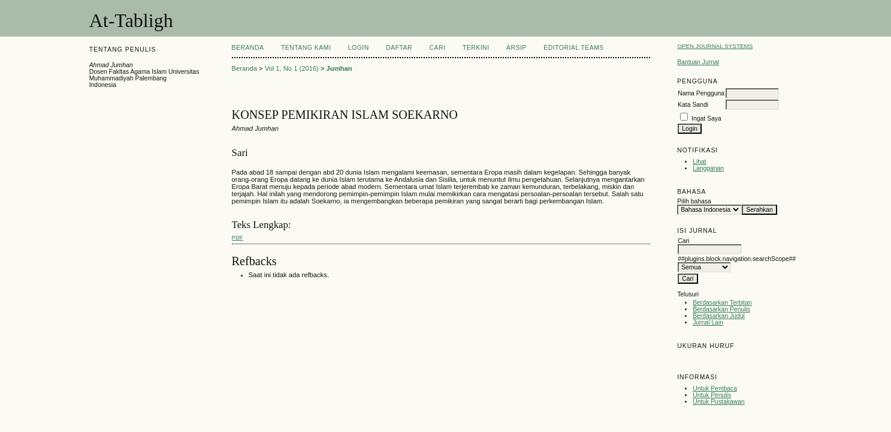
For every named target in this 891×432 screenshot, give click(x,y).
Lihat (699, 161)
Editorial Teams (573, 47)
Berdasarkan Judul (719, 316)
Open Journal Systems (715, 46)
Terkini (476, 47)
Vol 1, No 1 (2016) (292, 68)
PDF (237, 237)
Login (358, 47)
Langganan (708, 168)
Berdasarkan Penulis (721, 309)
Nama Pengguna (701, 93)
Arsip (516, 47)
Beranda (248, 47)
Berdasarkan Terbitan (722, 302)
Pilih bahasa (694, 201)
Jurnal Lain (708, 322)
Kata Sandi (693, 104)
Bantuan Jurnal (698, 62)
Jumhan (339, 68)
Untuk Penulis (712, 395)
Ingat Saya (706, 118)
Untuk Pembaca (715, 388)
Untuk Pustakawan (719, 401)
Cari (438, 47)
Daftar (399, 47)
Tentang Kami (306, 47)
